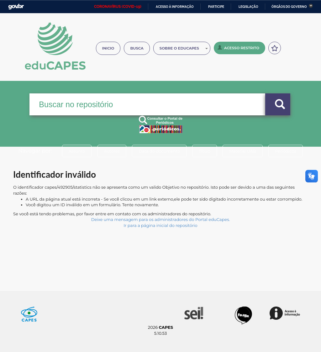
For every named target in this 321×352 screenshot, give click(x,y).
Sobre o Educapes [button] (184, 48)
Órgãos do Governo (289, 6)
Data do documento (159, 151)
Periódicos (285, 151)
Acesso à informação (175, 6)
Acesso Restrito (238, 47)
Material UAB (242, 151)
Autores (112, 151)
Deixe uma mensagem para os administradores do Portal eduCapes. (160, 219)
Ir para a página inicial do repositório (160, 225)
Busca (136, 48)
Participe (216, 6)
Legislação (248, 6)
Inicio (108, 48)
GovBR (16, 7)
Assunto (77, 151)
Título (204, 151)
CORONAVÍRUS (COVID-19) (117, 6)
